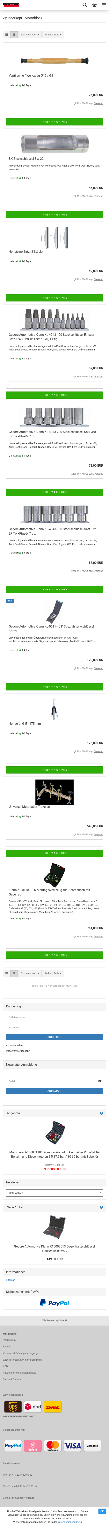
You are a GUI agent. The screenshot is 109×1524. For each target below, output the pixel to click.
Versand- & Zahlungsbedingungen (21, 1353)
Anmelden (54, 1037)
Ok (102, 1511)
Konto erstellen (14, 1045)
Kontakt (7, 1346)
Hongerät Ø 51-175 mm (25, 724)
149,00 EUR (55, 1259)
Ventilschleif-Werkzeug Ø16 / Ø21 (32, 75)
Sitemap (10, 1279)
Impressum (9, 1340)
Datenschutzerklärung (69, 1522)
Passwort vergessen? (18, 1050)
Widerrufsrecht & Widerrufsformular (22, 1359)
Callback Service (12, 1379)
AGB (5, 1366)
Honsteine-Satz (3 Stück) (26, 251)
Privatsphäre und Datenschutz (19, 1372)
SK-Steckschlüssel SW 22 (26, 159)
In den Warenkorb (54, 121)
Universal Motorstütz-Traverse (29, 807)
